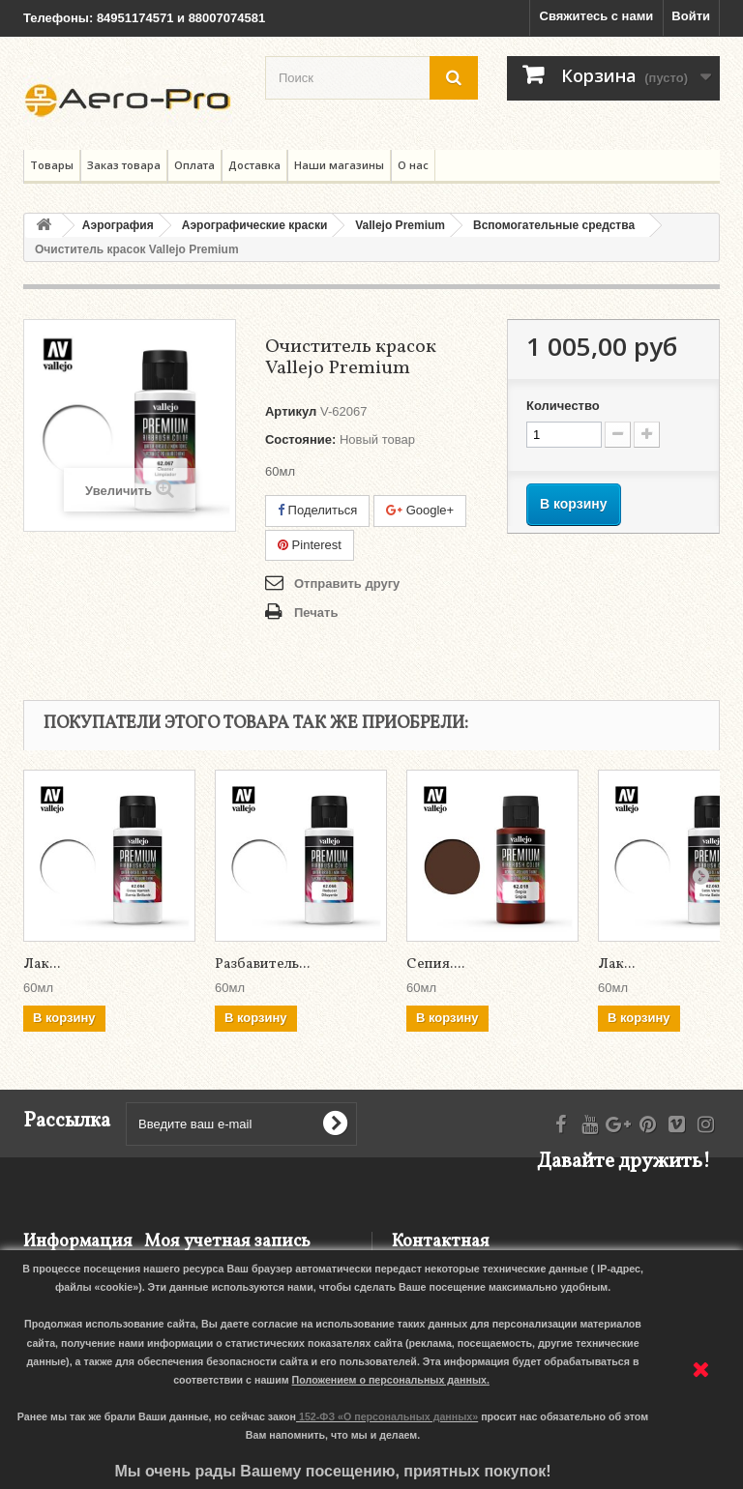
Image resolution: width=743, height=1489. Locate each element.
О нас (413, 165)
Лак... (41, 964)
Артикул (290, 411)
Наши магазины (339, 165)
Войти (690, 16)
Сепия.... (435, 964)
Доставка (254, 165)
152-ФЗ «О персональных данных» (388, 1416)
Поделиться (317, 510)
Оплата (194, 165)
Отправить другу (347, 583)
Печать (316, 612)
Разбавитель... (262, 964)
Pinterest (310, 545)
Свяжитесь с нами (597, 16)
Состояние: (300, 439)
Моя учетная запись (227, 1242)
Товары (52, 165)
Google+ (420, 510)
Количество (563, 405)
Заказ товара (124, 165)
